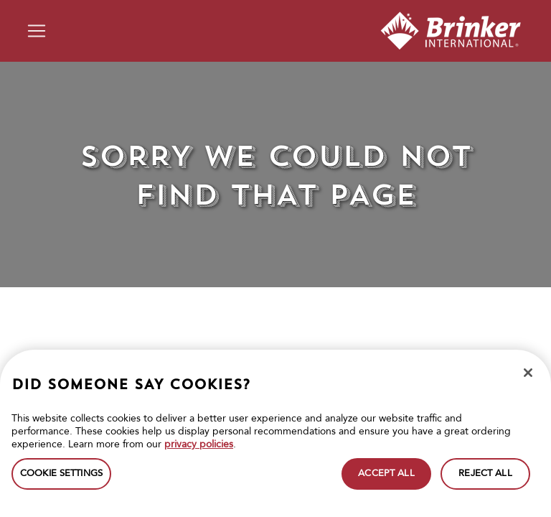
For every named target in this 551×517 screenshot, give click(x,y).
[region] (275, 433)
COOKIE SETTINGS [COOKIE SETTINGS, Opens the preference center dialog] (61, 473)
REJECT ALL (485, 473)
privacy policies (198, 444)
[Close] (528, 372)
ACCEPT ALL (386, 473)
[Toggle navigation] (36, 31)
